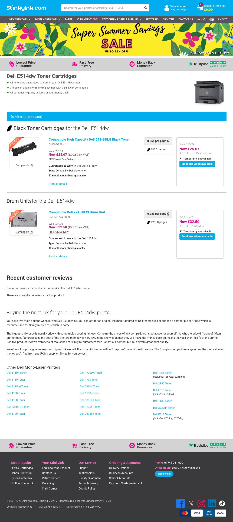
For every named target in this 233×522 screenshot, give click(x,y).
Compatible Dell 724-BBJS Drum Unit (77, 212)
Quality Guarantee (89, 478)
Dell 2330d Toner (90, 386)
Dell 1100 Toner (16, 393)
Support (83, 468)
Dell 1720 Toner (16, 413)
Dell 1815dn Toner (90, 400)
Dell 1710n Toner (17, 372)
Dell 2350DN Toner (18, 406)
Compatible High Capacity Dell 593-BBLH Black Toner (89, 139)
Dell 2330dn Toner (164, 407)
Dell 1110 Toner (16, 379)
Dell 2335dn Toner (17, 386)
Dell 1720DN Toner (91, 372)
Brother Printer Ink (22, 483)
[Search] (145, 7)
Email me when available (197, 164)
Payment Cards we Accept (125, 483)
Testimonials (86, 473)
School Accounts (119, 478)
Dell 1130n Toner (90, 393)
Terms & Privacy (88, 483)
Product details (58, 184)
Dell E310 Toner (162, 390)
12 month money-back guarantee (67, 175)
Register (175, 9)
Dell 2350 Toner (162, 383)
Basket (208, 6)
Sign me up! (163, 473)
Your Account (178, 6)
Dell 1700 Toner (89, 379)
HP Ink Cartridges (22, 468)
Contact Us (185, 19)
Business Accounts (121, 473)
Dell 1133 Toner (162, 401)
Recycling (152, 19)
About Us (168, 19)
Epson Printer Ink (21, 478)
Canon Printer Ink (21, 473)
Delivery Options (119, 468)
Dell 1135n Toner (90, 406)
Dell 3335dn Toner (90, 413)
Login (184, 9)
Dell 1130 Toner (16, 400)
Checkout (220, 6)
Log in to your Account (56, 468)
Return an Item (51, 478)
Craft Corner (49, 488)
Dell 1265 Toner (162, 372)
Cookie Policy (86, 488)
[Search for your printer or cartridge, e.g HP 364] (101, 7)
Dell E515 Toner (162, 414)
